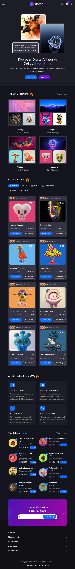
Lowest (24, 190)
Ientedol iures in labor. (25, 483)
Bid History (29, 233)
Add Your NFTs (16, 413)
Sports (13, 190)
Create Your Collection (49, 390)
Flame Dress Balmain (18, 311)
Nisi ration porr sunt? (27, 468)
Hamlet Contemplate (48, 268)
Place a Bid (15, 233)
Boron (36, 561)
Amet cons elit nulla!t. (57, 438)
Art (24, 185)
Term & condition (32, 565)
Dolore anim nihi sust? (25, 454)
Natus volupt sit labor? (55, 468)
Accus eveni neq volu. (56, 454)
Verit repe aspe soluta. (55, 483)
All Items (14, 185)
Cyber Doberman (16, 354)
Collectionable (48, 185)
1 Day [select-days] (25, 432)
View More (61, 94)
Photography (22, 130)
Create (44, 77)
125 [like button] (31, 203)
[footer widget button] (37, 532)
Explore (31, 77)
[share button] (33, 225)
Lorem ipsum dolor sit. (26, 439)
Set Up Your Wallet (17, 390)
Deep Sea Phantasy (17, 268)
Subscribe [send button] (49, 516)
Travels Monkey (46, 311)
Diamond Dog (45, 225)
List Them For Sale (48, 413)
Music (34, 185)
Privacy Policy (44, 565)
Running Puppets (16, 225)
